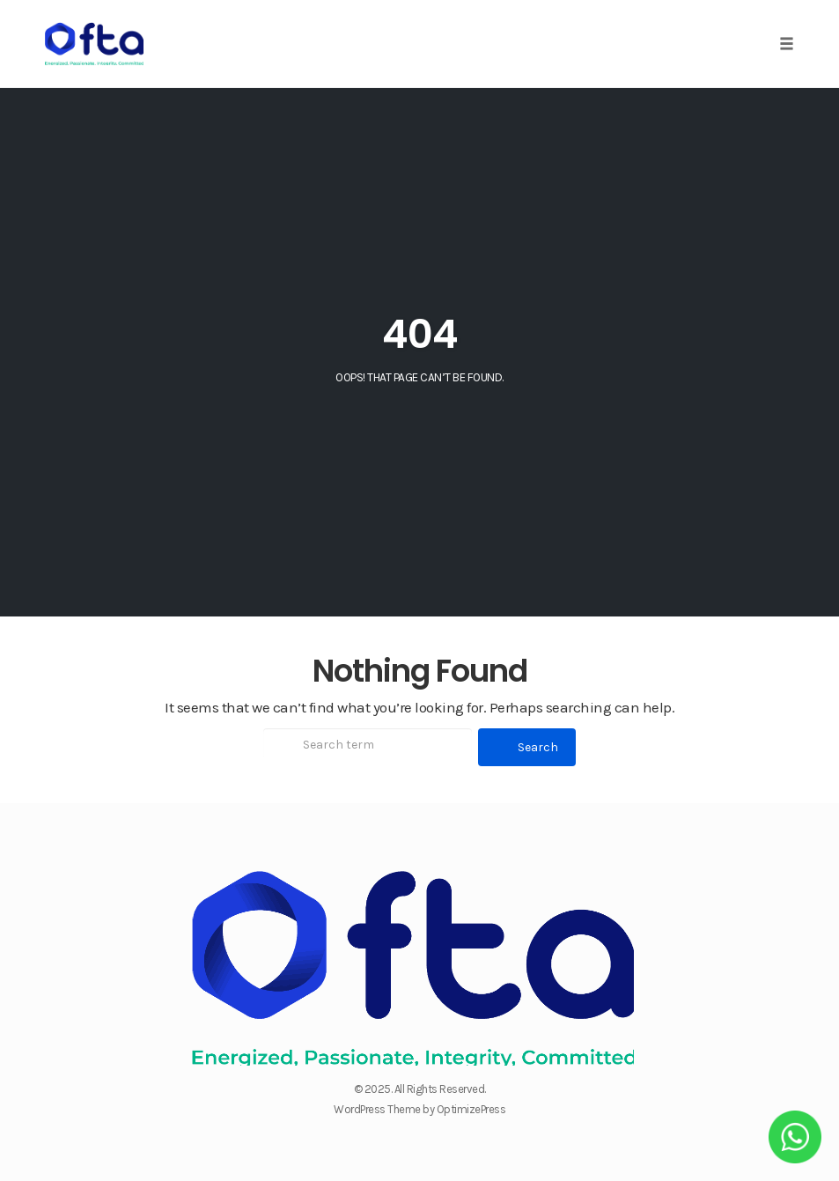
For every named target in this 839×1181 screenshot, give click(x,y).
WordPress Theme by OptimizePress (419, 1109)
